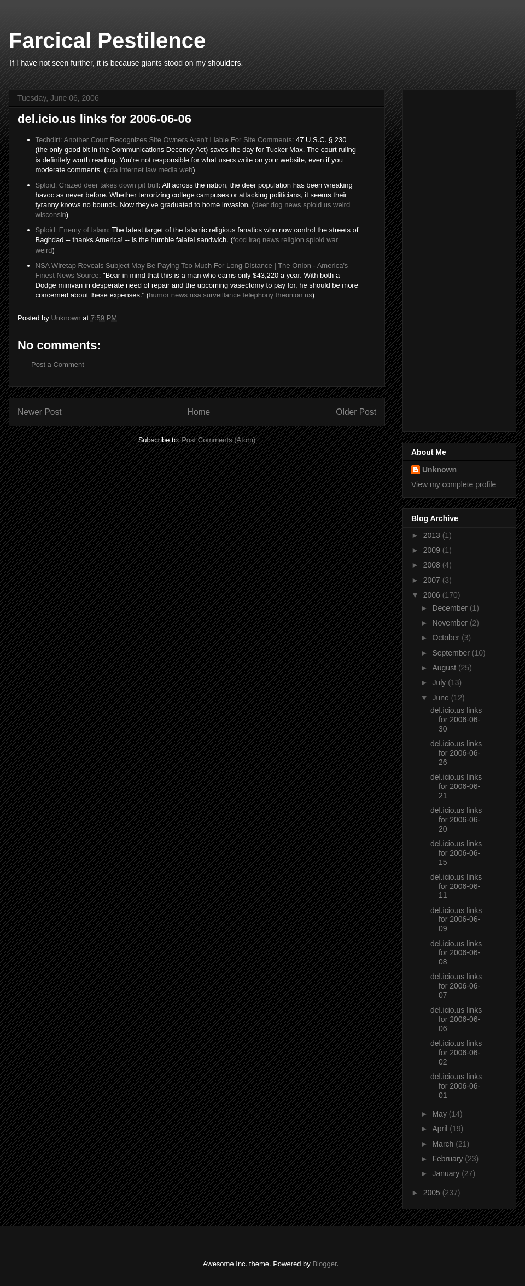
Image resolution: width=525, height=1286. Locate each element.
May (440, 1113)
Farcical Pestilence (107, 40)
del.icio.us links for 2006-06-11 (456, 886)
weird (341, 205)
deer (261, 205)
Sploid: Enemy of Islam (72, 230)
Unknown (439, 469)
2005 (432, 1192)
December (450, 608)
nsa (195, 295)
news (292, 205)
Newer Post (40, 412)
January (447, 1173)
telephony (258, 295)
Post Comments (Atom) (218, 440)
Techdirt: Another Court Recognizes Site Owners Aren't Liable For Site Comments (164, 140)
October (447, 637)
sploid (312, 205)
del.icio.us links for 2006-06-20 (456, 819)
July (440, 682)
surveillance (222, 295)
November (450, 622)
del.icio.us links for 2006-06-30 (456, 719)
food (240, 240)
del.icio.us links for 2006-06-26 (456, 753)
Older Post (356, 412)
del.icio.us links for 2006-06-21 (456, 786)
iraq (255, 240)
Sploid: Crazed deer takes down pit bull (97, 185)
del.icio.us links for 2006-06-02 (456, 1052)
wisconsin (51, 215)
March (444, 1143)
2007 (432, 580)
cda (112, 170)
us (327, 205)
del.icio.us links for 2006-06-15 (456, 853)
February (448, 1158)
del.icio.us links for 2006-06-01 (456, 1086)
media (167, 170)
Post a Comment (57, 364)
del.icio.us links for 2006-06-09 (456, 919)
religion (292, 240)
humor (159, 295)
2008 (432, 564)
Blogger (324, 1264)
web (185, 170)
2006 (432, 595)
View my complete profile (453, 484)
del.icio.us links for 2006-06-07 (456, 985)
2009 (432, 550)
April (441, 1128)
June (441, 697)
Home (199, 412)
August (445, 667)
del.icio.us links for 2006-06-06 (456, 1019)
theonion (289, 295)
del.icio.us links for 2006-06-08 (456, 953)
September (451, 652)
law (150, 170)
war (332, 240)
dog (277, 205)
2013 (432, 535)
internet (131, 170)
